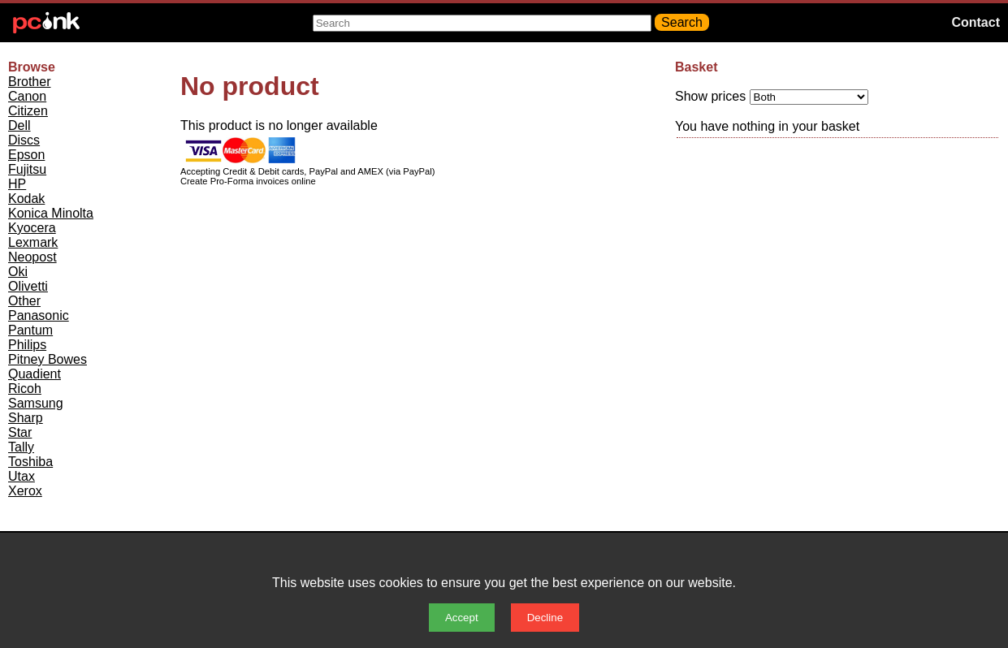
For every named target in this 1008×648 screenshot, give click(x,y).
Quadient (34, 374)
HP (17, 184)
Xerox (25, 491)
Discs (24, 140)
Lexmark (33, 242)
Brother (29, 82)
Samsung (35, 403)
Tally (21, 447)
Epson (26, 155)
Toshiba (30, 462)
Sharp (25, 418)
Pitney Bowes (47, 359)
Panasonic (38, 315)
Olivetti (28, 286)
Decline (545, 617)
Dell (19, 125)
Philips (27, 345)
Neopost (32, 257)
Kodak (26, 198)
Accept (461, 617)
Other (24, 301)
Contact (975, 22)
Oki (18, 272)
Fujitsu (27, 169)
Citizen (28, 111)
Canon (27, 96)
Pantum (30, 330)
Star (20, 432)
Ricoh (24, 388)
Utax (21, 476)
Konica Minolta (50, 213)
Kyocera (32, 228)
